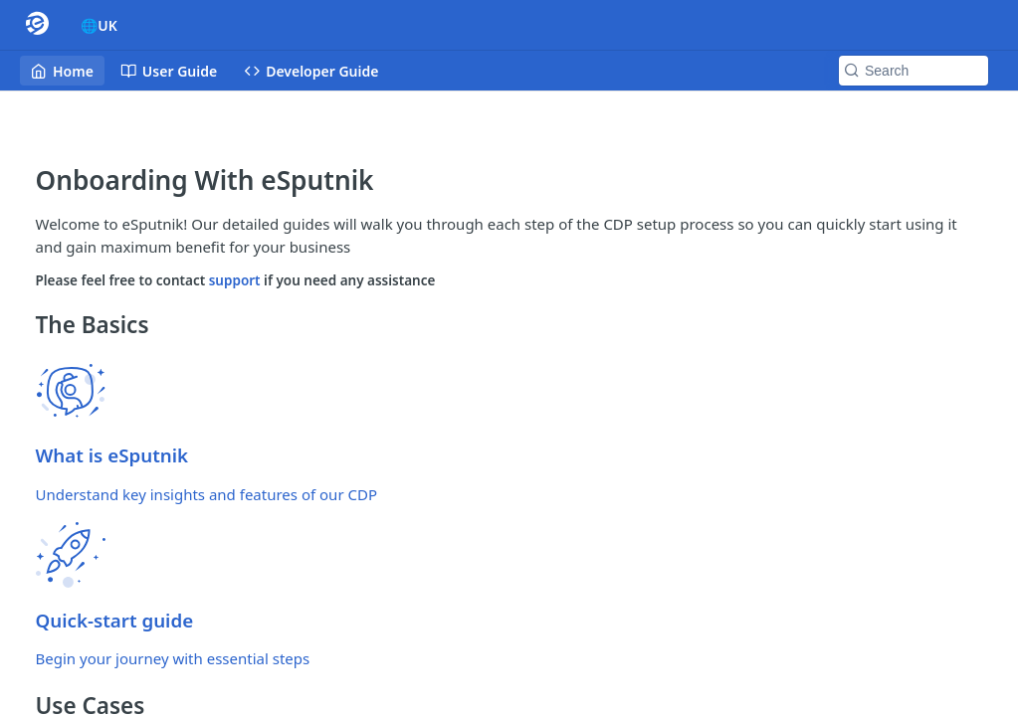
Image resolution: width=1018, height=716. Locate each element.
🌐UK (99, 25)
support (236, 280)
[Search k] (913, 71)
